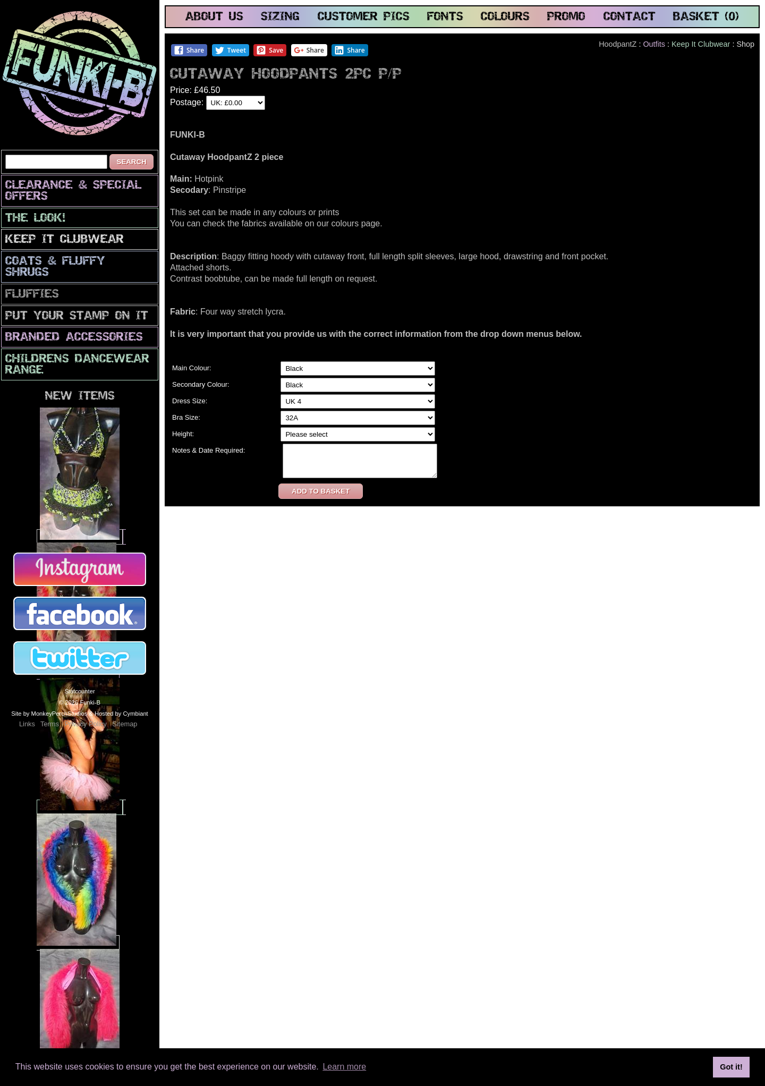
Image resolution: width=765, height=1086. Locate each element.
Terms (49, 724)
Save (269, 50)
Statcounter (79, 691)
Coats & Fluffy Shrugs (55, 267)
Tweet (230, 50)
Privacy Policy (85, 724)
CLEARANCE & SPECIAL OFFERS (73, 191)
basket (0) (706, 17)
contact (630, 17)
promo (566, 17)
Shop (745, 44)
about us (214, 17)
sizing (280, 17)
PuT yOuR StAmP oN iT (76, 316)
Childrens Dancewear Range (77, 365)
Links (27, 724)
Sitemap (124, 724)
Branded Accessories (74, 337)
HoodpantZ (617, 44)
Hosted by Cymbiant (121, 713)
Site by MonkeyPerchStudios (49, 713)
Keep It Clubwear (64, 239)
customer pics (364, 17)
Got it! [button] (731, 1067)
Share (189, 50)
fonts (445, 17)
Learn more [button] (344, 1066)
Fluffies (32, 294)
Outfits (654, 44)
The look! (35, 218)
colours (505, 17)
